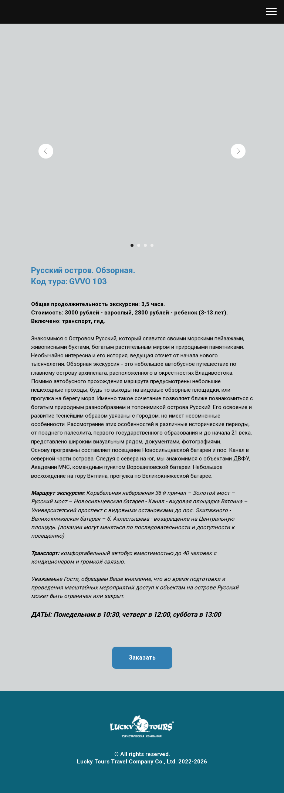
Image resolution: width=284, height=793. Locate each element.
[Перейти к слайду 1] (132, 245)
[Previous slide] (45, 151)
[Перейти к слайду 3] (145, 245)
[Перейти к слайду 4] (152, 245)
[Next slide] (238, 151)
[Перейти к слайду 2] (138, 245)
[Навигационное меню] (271, 12)
